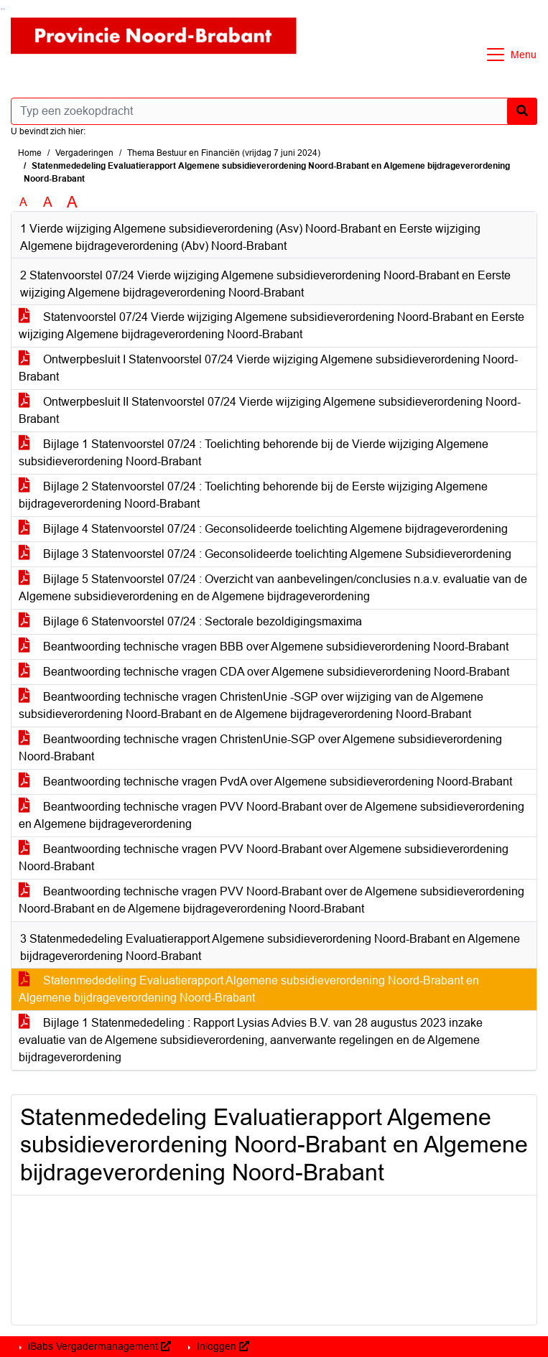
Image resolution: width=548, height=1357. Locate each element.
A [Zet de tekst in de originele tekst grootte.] (23, 202)
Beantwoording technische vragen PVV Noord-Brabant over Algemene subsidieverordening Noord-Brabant (263, 857)
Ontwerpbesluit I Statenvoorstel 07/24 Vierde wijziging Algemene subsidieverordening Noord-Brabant (268, 368)
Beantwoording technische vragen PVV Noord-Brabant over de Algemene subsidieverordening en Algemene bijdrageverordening (271, 815)
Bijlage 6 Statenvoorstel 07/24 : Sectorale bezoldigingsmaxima (190, 621)
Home (30, 153)
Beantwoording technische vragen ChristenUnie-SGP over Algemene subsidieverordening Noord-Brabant (260, 748)
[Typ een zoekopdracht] (274, 111)
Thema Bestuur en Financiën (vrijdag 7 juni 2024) (223, 153)
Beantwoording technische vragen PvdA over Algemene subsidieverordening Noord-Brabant (265, 781)
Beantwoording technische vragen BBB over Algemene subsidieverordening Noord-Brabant (263, 646)
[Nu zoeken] (522, 111)
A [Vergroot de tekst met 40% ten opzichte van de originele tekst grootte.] (72, 202)
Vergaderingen (84, 153)
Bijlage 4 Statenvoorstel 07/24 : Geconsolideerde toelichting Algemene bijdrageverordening (263, 529)
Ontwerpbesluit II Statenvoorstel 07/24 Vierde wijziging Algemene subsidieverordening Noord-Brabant (270, 410)
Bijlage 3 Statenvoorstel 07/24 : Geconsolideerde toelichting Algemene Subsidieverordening (265, 554)
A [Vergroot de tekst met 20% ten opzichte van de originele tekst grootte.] (47, 202)
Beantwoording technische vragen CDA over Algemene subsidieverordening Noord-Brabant (264, 672)
